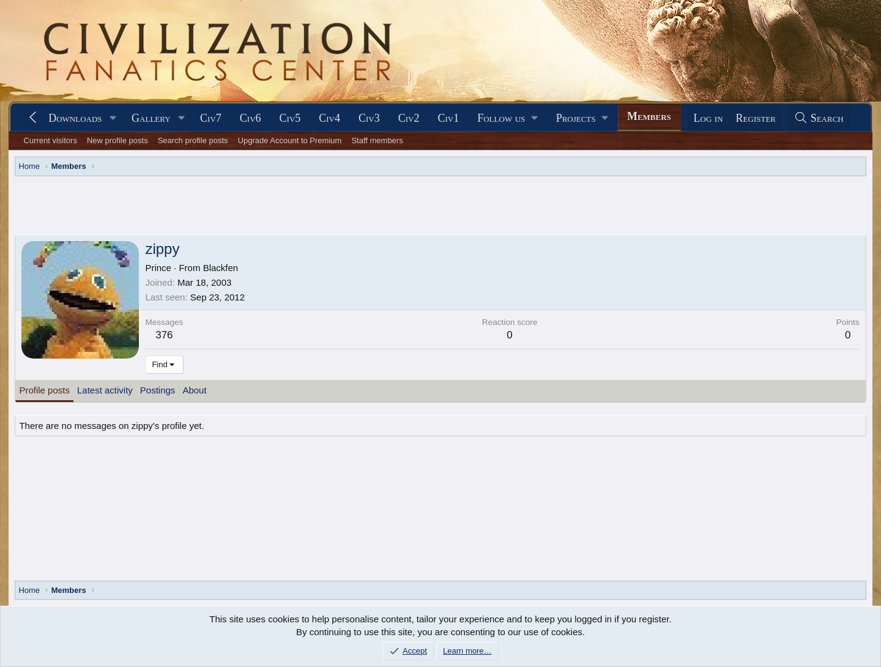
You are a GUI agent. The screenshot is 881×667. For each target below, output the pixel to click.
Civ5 (290, 118)
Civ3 (369, 118)
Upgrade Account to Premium (290, 140)
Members (649, 116)
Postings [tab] (158, 390)
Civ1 (448, 118)
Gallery (151, 118)
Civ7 (210, 118)
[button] (112, 118)
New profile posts (117, 140)
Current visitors (50, 140)
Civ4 (329, 118)
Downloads (75, 118)
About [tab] (194, 390)
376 (164, 335)
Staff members (377, 140)
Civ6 (250, 118)
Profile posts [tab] (44, 390)
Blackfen (221, 268)
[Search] (818, 118)
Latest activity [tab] (105, 390)
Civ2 (409, 118)
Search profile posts (193, 140)
